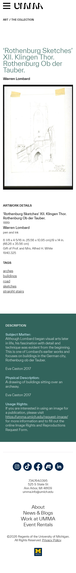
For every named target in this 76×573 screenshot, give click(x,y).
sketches (9, 286)
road (6, 281)
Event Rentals (38, 524)
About (38, 507)
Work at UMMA (38, 518)
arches (8, 271)
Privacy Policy (51, 540)
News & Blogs (38, 513)
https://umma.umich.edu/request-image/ (36, 417)
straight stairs (13, 291)
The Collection (22, 19)
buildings (10, 276)
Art (5, 19)
